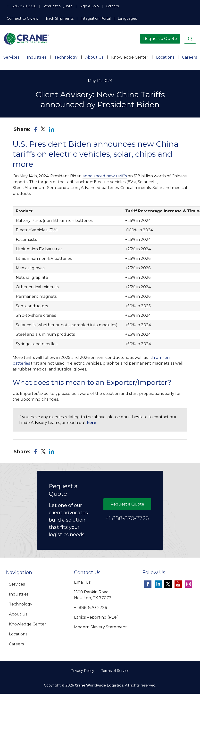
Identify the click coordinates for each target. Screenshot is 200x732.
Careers (112, 6)
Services (11, 57)
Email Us (82, 582)
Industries (36, 57)
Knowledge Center (129, 57)
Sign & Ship (89, 6)
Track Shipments (59, 18)
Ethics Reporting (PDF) (96, 617)
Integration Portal (96, 18)
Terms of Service (115, 671)
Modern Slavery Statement (100, 627)
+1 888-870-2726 (21, 6)
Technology (65, 57)
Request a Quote (58, 6)
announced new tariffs (105, 176)
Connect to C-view (22, 18)
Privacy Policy (82, 671)
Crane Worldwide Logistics (99, 685)
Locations (165, 57)
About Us (94, 57)
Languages (127, 18)
